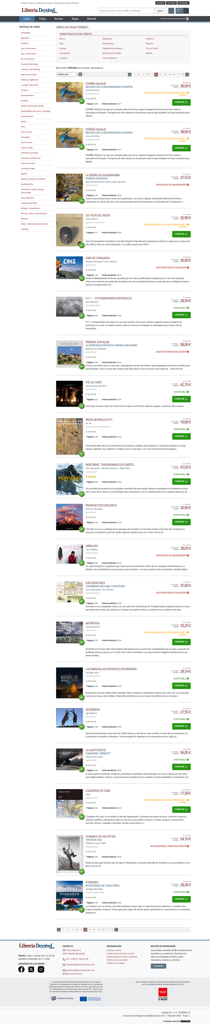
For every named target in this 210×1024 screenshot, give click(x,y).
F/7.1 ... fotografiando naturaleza (109, 298)
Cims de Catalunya (98, 258)
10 (147, 74)
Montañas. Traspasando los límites (110, 464)
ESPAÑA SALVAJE (96, 83)
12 (156, 74)
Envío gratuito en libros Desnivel (66, 3)
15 (169, 74)
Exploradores (95, 583)
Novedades (26, 32)
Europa (62, 48)
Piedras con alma (97, 342)
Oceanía (63, 57)
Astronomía (108, 43)
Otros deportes (110, 57)
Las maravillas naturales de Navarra (111, 669)
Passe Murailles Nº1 (99, 419)
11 (152, 74)
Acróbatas (93, 709)
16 (174, 74)
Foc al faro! (94, 382)
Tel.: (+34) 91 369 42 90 (75, 958)
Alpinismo (107, 38)
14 (165, 74)
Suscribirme (158, 966)
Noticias (171, 3)
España (149, 43)
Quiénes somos (28, 3)
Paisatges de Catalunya (101, 505)
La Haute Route (96, 750)
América (150, 38)
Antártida (92, 623)
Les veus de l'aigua (98, 215)
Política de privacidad (117, 959)
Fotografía (64, 53)
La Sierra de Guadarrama (103, 175)
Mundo (149, 53)
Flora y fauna (152, 48)
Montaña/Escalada (112, 53)
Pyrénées (92, 882)
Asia (61, 43)
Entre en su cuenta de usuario (175, 18)
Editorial (183, 3)
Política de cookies (116, 963)
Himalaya (92, 546)
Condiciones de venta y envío (120, 953)
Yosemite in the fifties (101, 836)
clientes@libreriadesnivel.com (78, 964)
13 (160, 74)
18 (182, 74)
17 (178, 74)
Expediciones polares (113, 48)
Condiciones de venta (44, 3)
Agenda (160, 3)
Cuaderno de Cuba (98, 790)
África (62, 38)
